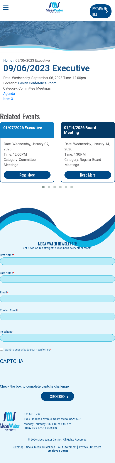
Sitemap (18, 447)
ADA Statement (67, 447)
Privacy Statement (90, 447)
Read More (27, 175)
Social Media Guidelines (40, 447)
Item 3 (8, 99)
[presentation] (33, 375)
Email (3, 292)
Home (7, 60)
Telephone (6, 331)
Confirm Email (8, 310)
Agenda (9, 94)
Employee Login (57, 450)
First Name (6, 255)
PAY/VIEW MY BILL (99, 11)
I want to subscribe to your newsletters (27, 349)
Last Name (6, 272)
